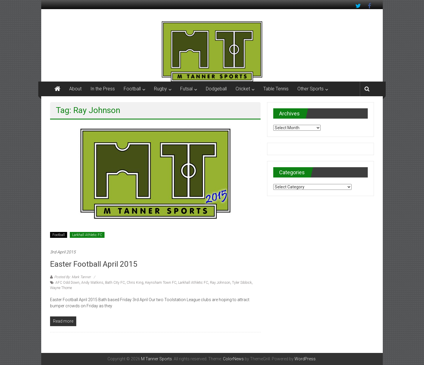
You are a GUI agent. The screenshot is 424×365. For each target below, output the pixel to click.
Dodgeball (216, 89)
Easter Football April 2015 (94, 264)
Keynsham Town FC (160, 283)
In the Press (102, 89)
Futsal (186, 89)
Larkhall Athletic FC (87, 235)
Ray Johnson (220, 283)
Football (132, 89)
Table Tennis (276, 89)
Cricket (243, 89)
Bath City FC (115, 283)
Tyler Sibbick (242, 283)
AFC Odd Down (67, 283)
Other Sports (310, 89)
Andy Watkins (92, 283)
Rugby (160, 89)
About (75, 89)
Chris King (135, 283)
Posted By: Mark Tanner (72, 277)
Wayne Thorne (61, 288)
